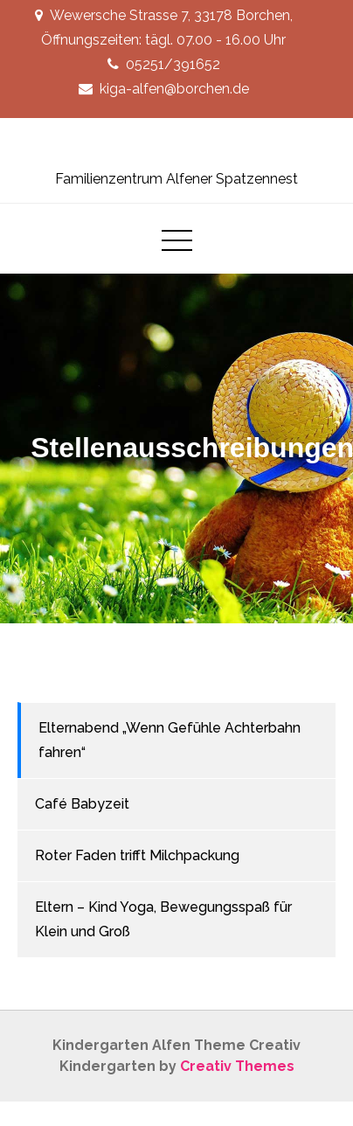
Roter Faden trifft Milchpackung (137, 855)
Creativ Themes (237, 1066)
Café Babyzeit (82, 804)
